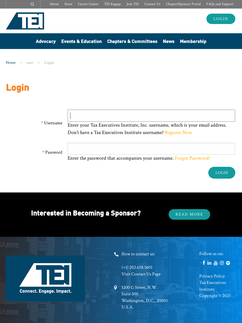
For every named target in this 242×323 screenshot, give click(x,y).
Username (53, 123)
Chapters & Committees (132, 41)
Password (53, 152)
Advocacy (46, 41)
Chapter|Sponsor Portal (183, 4)
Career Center (88, 4)
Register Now (178, 132)
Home (11, 62)
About (54, 4)
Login (220, 18)
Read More (189, 214)
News (168, 41)
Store (68, 4)
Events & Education (81, 41)
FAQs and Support (219, 4)
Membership (193, 41)
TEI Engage (112, 4)
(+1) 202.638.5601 (136, 267)
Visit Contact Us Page (140, 274)
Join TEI (133, 4)
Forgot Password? (192, 158)
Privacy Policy (212, 276)
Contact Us (152, 4)
